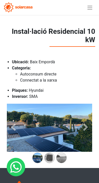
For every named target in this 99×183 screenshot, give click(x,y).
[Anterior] (13, 136)
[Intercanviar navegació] (90, 7)
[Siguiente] (85, 136)
